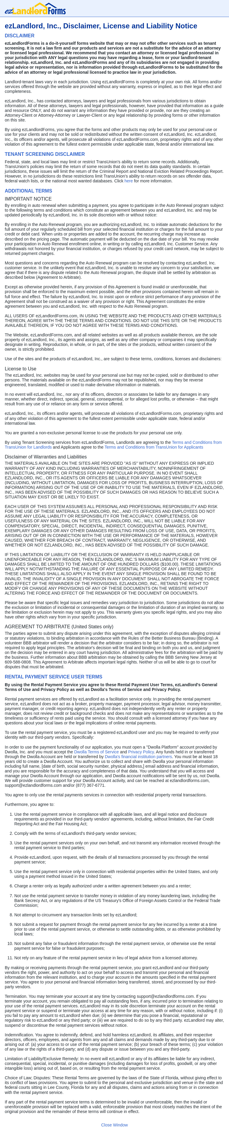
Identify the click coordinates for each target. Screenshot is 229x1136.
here (129, 180)
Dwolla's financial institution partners (138, 756)
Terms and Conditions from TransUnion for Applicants (154, 447)
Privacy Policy (141, 751)
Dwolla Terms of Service (96, 751)
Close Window (114, 1125)
